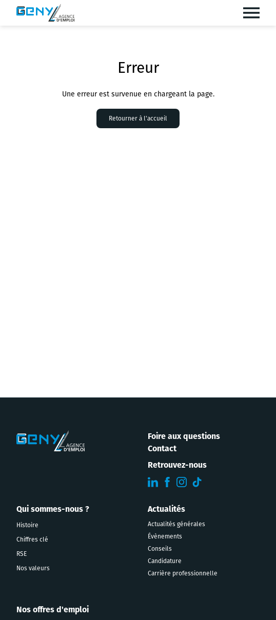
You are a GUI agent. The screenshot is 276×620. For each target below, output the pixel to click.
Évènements (165, 536)
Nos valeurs (33, 568)
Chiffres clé (32, 539)
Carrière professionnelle (183, 573)
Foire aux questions (184, 437)
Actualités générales (176, 524)
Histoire (27, 525)
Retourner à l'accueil (138, 118)
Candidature (165, 561)
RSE (21, 553)
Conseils (160, 548)
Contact (162, 449)
